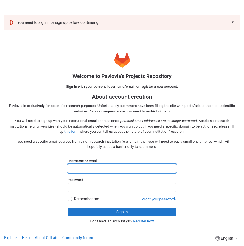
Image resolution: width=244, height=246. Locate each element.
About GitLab (46, 238)
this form (71, 131)
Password (75, 180)
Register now (143, 221)
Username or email (83, 161)
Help (26, 238)
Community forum (77, 238)
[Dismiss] (233, 22)
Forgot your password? (158, 199)
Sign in (122, 212)
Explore (10, 238)
